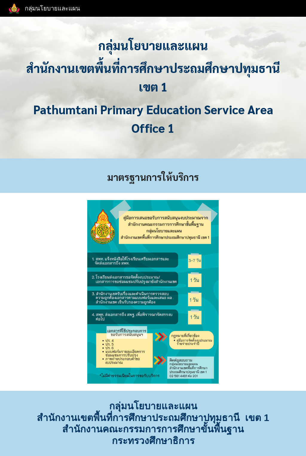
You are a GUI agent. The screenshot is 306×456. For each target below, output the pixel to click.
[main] (153, 89)
